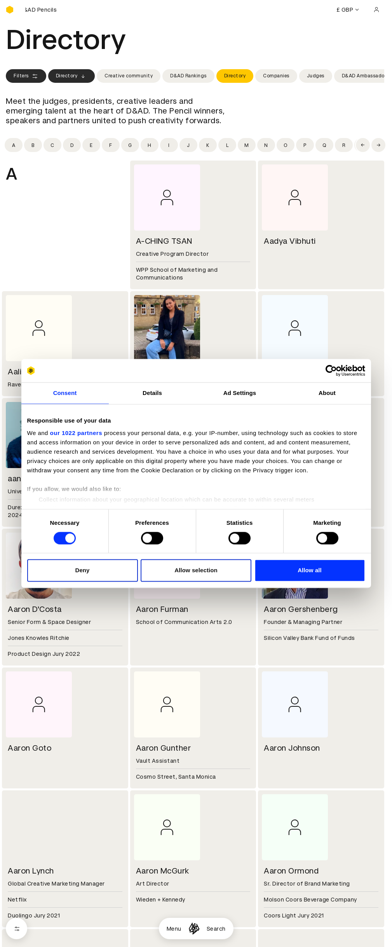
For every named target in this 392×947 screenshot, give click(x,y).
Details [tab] (152, 393)
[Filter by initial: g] (130, 145)
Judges (315, 76)
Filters (26, 76)
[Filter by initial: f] (110, 145)
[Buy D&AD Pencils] (44, 10)
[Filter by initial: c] (52, 145)
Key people (20, 869)
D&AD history (24, 859)
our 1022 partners (76, 433)
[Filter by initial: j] (188, 145)
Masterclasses (26, 943)
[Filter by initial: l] (227, 145)
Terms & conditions (161, 915)
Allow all (310, 570)
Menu (174, 929)
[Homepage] (194, 928)
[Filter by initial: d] (72, 145)
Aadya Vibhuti (290, 241)
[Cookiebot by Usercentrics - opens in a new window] (331, 370)
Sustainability (25, 878)
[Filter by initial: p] (305, 145)
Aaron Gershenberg (301, 609)
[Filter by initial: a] (13, 145)
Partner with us (155, 869)
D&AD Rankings (188, 76)
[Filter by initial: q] (324, 145)
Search (216, 929)
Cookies (145, 924)
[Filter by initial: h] (149, 145)
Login (269, 915)
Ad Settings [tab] (239, 393)
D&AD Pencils (24, 915)
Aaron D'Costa (35, 609)
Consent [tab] (65, 393)
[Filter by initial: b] (33, 145)
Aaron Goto (29, 748)
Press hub (275, 869)
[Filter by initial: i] (169, 145)
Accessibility (151, 943)
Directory (71, 76)
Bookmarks (277, 934)
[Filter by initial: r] (344, 145)
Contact (274, 859)
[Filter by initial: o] (285, 145)
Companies (276, 76)
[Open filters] (16, 928)
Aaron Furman (162, 609)
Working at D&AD (157, 859)
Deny (82, 570)
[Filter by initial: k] (208, 145)
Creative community (129, 76)
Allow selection (196, 570)
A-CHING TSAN (164, 241)
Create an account (288, 924)
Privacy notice (153, 934)
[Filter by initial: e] (91, 145)
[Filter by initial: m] (246, 145)
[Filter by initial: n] (266, 145)
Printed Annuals (28, 924)
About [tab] (327, 393)
